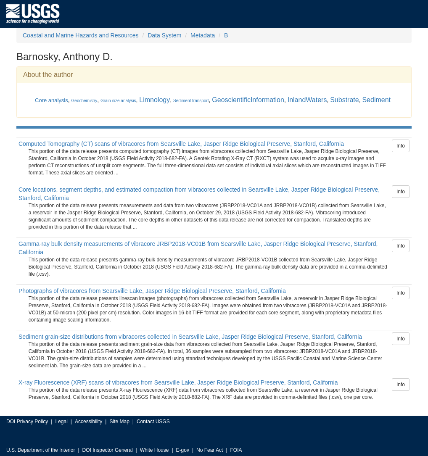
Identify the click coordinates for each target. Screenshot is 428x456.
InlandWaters (307, 99)
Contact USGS (153, 421)
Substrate (344, 99)
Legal (61, 421)
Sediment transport (191, 100)
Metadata (202, 35)
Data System (164, 35)
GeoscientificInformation (248, 99)
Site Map (119, 421)
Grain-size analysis (118, 100)
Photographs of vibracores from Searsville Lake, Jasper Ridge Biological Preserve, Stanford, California (152, 290)
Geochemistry (84, 100)
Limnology (154, 99)
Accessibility (88, 421)
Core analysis (51, 100)
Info (400, 146)
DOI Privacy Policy (27, 421)
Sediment (376, 99)
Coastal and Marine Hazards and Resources (80, 35)
